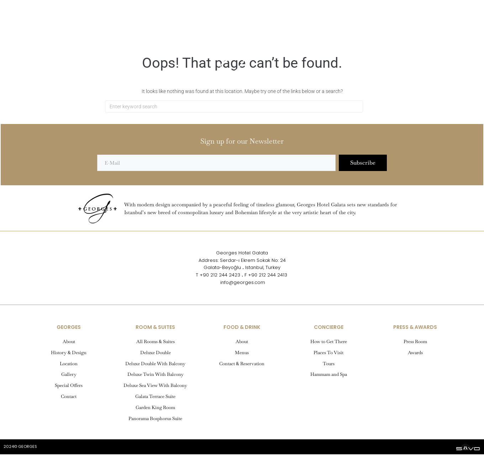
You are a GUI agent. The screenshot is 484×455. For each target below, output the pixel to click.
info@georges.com (242, 283)
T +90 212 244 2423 (218, 275)
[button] (30, 29)
